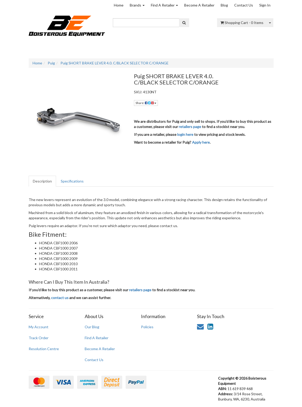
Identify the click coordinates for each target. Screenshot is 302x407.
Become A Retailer (199, 5)
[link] (210, 326)
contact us (60, 297)
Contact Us (243, 5)
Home (119, 5)
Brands (137, 5)
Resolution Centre (44, 349)
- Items (241, 22)
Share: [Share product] (145, 103)
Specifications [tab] (72, 181)
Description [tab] (42, 181)
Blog (224, 5)
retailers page (190, 126)
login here (185, 134)
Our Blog (92, 327)
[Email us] (200, 326)
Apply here (201, 142)
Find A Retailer (164, 5)
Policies (147, 327)
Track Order (38, 338)
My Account (38, 327)
